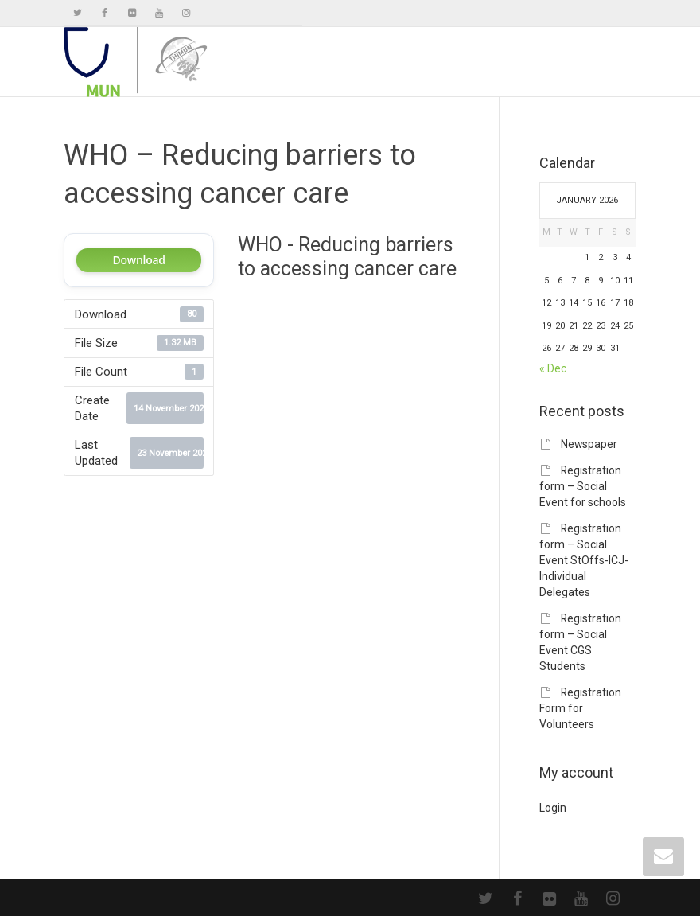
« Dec (552, 368)
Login (552, 807)
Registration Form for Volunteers (580, 708)
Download (139, 259)
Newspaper (589, 444)
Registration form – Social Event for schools (582, 486)
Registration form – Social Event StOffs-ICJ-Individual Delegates (583, 560)
